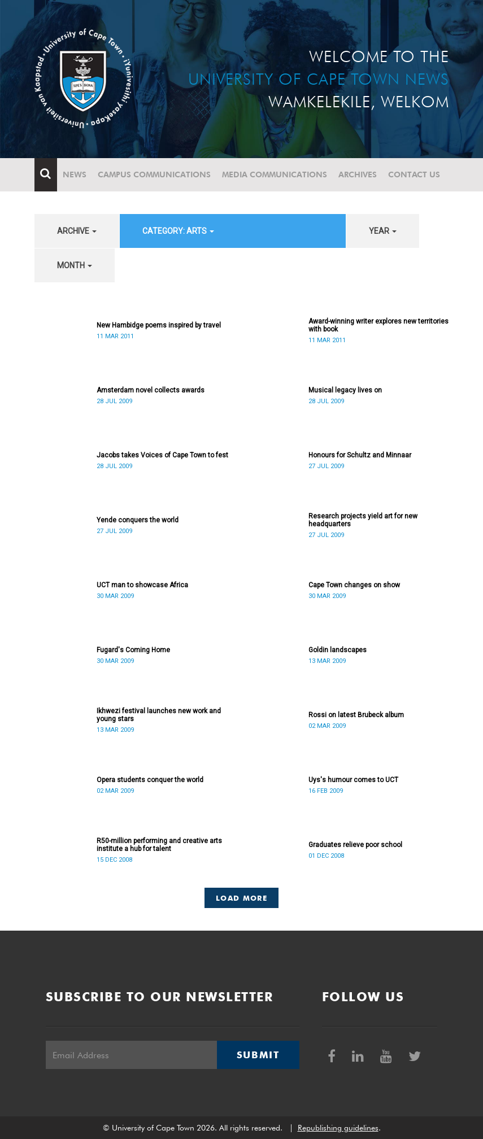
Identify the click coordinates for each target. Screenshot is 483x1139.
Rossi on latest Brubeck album (356, 715)
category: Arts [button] (178, 230)
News (74, 174)
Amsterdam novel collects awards (150, 390)
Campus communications (154, 174)
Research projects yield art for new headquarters (362, 520)
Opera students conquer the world (150, 780)
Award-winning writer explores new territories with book (378, 325)
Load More (241, 897)
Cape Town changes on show (354, 585)
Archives (357, 174)
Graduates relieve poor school (355, 845)
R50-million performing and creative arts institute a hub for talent (159, 845)
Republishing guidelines (338, 1127)
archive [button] (77, 230)
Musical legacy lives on (345, 390)
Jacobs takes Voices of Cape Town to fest (162, 455)
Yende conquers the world (138, 520)
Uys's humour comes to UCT (353, 780)
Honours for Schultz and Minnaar (359, 455)
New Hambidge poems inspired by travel (159, 325)
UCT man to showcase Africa (142, 585)
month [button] (74, 265)
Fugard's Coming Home (133, 650)
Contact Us (414, 174)
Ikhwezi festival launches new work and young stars (159, 715)
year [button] (383, 230)
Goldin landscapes (337, 650)
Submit (258, 1055)
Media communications (274, 174)
